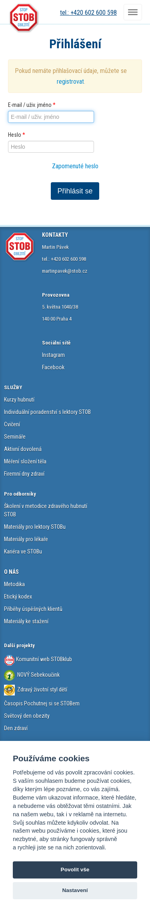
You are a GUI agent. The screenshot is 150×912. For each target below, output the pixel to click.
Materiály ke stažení (26, 621)
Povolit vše (75, 870)
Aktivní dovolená (23, 449)
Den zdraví (16, 728)
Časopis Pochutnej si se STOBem (42, 703)
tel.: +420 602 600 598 (88, 12)
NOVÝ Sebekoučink (38, 675)
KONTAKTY (55, 235)
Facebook (53, 367)
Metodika (14, 584)
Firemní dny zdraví (24, 474)
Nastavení (75, 890)
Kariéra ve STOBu (23, 551)
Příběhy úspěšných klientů (33, 609)
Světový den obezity (27, 716)
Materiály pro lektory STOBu (35, 527)
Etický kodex (18, 596)
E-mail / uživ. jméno (32, 105)
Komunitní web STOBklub (43, 659)
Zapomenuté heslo (75, 166)
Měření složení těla (25, 461)
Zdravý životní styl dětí (42, 689)
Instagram (53, 355)
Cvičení (12, 424)
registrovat (70, 81)
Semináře (15, 436)
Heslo (16, 135)
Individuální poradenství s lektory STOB (47, 412)
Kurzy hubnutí (19, 399)
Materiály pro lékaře (26, 539)
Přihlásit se (74, 191)
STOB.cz (24, 18)
